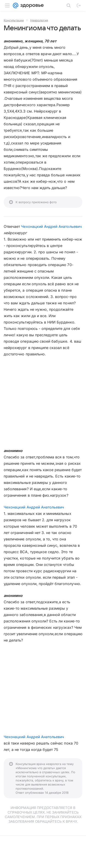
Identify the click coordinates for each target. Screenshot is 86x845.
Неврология (39, 20)
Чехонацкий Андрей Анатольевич (51, 226)
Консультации (14, 20)
